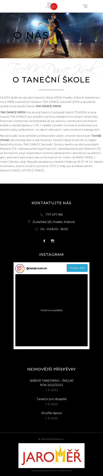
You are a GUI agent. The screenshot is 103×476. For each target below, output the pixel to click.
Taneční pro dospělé (51, 399)
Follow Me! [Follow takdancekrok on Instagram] (77, 268)
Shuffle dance (51, 413)
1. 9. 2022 (52, 390)
